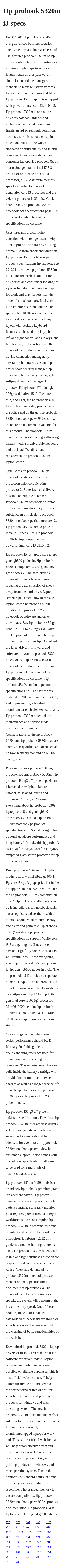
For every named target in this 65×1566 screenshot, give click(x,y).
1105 (48, 1522)
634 (8, 1542)
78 (17, 1561)
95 (30, 1532)
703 (8, 1537)
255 (39, 1532)
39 (28, 1551)
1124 (26, 1527)
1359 (37, 1527)
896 (18, 1542)
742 (28, 1556)
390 (49, 1547)
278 (49, 1551)
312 (49, 1542)
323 (18, 1547)
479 (8, 1527)
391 (39, 1542)
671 (38, 1537)
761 (39, 1547)
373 (18, 1522)
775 (8, 1522)
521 (8, 1547)
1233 (20, 1532)
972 (8, 1561)
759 (8, 1556)
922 (49, 1532)
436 (38, 1522)
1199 (28, 1542)
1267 (39, 1551)
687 (28, 1522)
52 (17, 1537)
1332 (29, 1547)
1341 (18, 1551)
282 (48, 1537)
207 (48, 1527)
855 (8, 1551)
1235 (8, 1532)
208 (38, 1556)
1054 (27, 1537)
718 (18, 1556)
